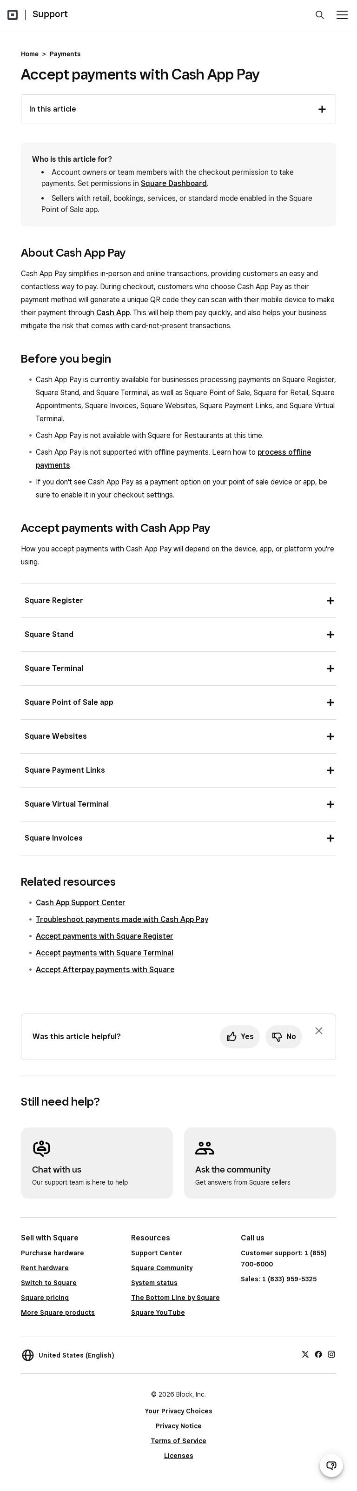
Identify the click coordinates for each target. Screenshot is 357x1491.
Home (30, 54)
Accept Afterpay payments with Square (105, 969)
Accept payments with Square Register (104, 936)
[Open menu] (342, 15)
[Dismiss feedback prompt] (318, 1030)
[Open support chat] (331, 1465)
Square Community (161, 1268)
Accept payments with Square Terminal (104, 952)
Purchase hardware (52, 1253)
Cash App (113, 312)
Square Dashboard (174, 183)
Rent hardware (45, 1268)
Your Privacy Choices (178, 1411)
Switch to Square (49, 1282)
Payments (65, 54)
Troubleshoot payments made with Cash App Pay (122, 919)
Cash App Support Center (81, 902)
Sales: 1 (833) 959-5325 (279, 1279)
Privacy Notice (179, 1426)
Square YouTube (158, 1312)
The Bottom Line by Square (175, 1297)
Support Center (156, 1253)
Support (50, 14)
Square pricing (45, 1297)
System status (154, 1282)
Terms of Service (178, 1441)
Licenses (178, 1455)
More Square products (58, 1312)
